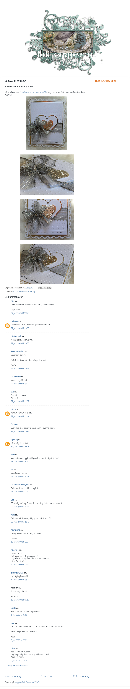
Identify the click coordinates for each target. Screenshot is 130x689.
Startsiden (47, 676)
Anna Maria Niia (17, 351)
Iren (12, 623)
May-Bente (15, 530)
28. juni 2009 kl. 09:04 (20, 446)
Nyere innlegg (13, 676)
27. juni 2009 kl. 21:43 (20, 383)
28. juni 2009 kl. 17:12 (19, 491)
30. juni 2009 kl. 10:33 (19, 542)
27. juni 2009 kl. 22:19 (20, 416)
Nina (13, 454)
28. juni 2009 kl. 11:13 (19, 461)
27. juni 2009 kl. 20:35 (20, 343)
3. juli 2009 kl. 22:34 (19, 640)
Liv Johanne (16, 376)
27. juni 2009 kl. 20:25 (20, 328)
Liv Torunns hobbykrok (20, 485)
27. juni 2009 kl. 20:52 (20, 368)
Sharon (14, 424)
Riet (12, 301)
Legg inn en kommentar (18, 665)
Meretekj (15, 550)
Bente (13, 608)
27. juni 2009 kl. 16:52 (20, 313)
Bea (12, 500)
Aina (13, 515)
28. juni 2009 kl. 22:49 (20, 522)
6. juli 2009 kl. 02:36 (19, 660)
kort (14, 291)
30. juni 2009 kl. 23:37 (20, 600)
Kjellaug (14, 439)
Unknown (15, 321)
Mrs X (13, 409)
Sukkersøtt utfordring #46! (34, 92)
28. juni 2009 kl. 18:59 (20, 507)
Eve (12, 392)
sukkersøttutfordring (26, 291)
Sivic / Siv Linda (17, 573)
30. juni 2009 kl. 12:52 (20, 564)
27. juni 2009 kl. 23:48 (20, 431)
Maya (13, 648)
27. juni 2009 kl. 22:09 (20, 401)
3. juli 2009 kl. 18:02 (19, 615)
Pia (12, 469)
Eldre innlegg (81, 676)
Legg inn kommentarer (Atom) (27, 682)
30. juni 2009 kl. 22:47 (20, 580)
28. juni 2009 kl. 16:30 (20, 476)
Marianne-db (16, 336)
